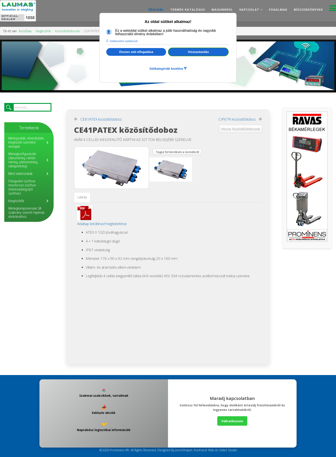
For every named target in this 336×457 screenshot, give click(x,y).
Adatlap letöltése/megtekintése (102, 223)
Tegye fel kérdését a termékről (177, 152)
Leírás (82, 197)
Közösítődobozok (67, 31)
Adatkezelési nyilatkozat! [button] (124, 41)
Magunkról (222, 10)
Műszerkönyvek (308, 10)
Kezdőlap (25, 31)
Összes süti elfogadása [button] (136, 52)
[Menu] (332, 9)
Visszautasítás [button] (198, 52)
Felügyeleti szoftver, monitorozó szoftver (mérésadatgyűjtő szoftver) (22, 187)
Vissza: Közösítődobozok (240, 128)
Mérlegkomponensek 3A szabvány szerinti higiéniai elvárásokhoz (26, 212)
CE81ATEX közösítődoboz (101, 119)
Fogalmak (278, 10)
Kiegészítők (43, 31)
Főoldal (156, 10)
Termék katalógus (187, 10)
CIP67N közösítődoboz (237, 119)
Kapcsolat (249, 10)
